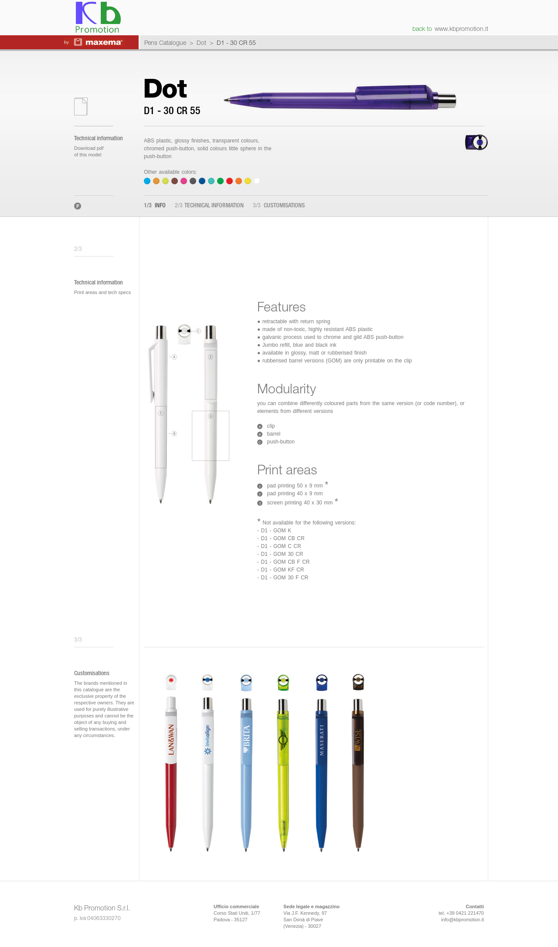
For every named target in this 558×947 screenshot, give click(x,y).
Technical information (209, 206)
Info (155, 206)
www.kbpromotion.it (461, 28)
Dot (201, 42)
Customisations (279, 206)
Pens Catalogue (165, 42)
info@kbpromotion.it (462, 919)
